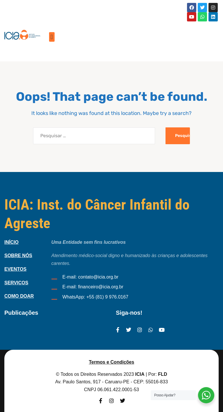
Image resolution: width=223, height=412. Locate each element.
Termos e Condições (111, 362)
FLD (162, 374)
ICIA (140, 374)
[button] (52, 37)
